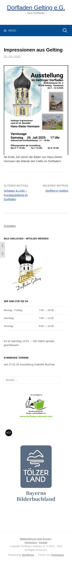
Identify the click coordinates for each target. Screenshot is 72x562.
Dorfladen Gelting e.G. (36, 7)
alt (8, 433)
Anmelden (10, 225)
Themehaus (57, 554)
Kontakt (43, 542)
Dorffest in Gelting (56, 190)
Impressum (31, 542)
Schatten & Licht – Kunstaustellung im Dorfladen (16, 195)
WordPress (28, 554)
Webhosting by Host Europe (35, 538)
